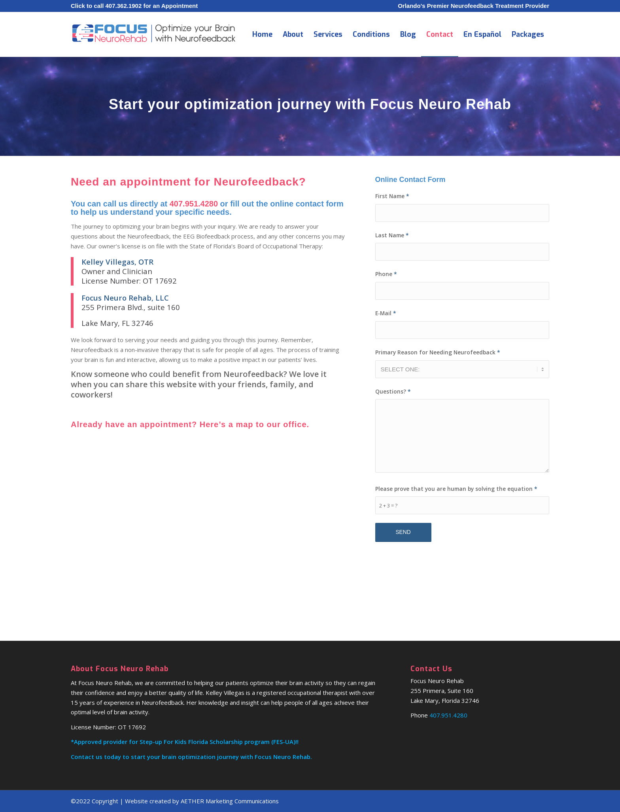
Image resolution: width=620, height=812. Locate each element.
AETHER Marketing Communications (230, 801)
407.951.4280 (194, 203)
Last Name (392, 235)
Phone (386, 274)
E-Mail (385, 313)
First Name (392, 196)
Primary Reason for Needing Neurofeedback (437, 352)
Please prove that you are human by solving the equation (456, 488)
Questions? (393, 391)
